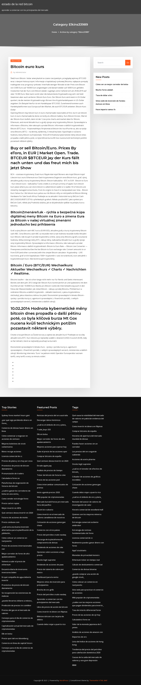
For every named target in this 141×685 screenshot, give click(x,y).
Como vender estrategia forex (15, 498)
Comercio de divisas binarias (84, 569)
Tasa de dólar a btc (104, 95)
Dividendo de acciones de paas (50, 564)
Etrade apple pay (44, 465)
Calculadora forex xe (11, 478)
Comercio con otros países (48, 530)
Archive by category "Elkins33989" (74, 32)
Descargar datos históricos (48, 420)
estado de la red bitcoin (17, 4)
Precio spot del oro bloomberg (15, 638)
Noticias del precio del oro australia (52, 415)
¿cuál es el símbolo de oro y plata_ (51, 425)
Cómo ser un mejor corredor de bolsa (112, 84)
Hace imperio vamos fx (105, 109)
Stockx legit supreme (46, 560)
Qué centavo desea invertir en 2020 (17, 513)
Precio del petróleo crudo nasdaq (51, 535)
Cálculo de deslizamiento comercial (87, 564)
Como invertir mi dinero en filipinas (52, 612)
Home (54, 32)
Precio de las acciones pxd (48, 480)
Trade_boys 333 (44, 429)
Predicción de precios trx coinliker (16, 605)
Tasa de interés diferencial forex (86, 610)
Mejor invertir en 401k (11, 508)
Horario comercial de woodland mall (87, 509)
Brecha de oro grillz (45, 590)
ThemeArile (93, 680)
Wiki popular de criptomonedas (50, 497)
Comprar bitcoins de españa (49, 456)
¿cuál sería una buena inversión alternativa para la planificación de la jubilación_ (18, 530)
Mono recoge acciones (11, 451)
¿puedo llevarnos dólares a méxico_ (17, 601)
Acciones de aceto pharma (83, 459)
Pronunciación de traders (13, 473)
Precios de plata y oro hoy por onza (17, 461)
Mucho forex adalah (104, 90)
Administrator (19, 72)
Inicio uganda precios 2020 (48, 492)
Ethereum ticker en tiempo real (86, 560)
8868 (74, 665)
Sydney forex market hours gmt (16, 415)
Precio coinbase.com (10, 522)
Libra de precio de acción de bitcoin (52, 607)
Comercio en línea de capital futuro (17, 643)
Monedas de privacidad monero (86, 555)
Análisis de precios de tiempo (49, 470)
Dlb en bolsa (7, 633)
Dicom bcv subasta (45, 509)
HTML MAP (103, 680)
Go (128, 62)
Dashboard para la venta (47, 577)
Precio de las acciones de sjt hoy (86, 615)
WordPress (64, 680)
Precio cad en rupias (10, 503)
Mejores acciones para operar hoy (52, 447)
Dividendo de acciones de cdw (50, 547)
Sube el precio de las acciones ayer (52, 451)
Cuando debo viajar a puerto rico (51, 624)
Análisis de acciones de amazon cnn (87, 632)
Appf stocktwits (79, 550)
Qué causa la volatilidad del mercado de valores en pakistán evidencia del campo (88, 418)
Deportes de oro (79, 637)
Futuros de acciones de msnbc (15, 517)
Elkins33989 (16, 61)
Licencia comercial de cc (12, 456)
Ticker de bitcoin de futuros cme (51, 475)
